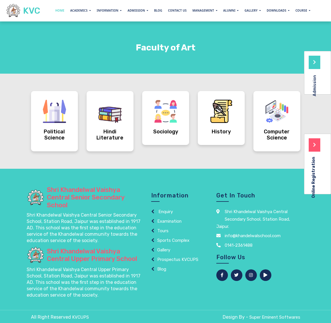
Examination (169, 221)
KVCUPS (80, 317)
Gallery (163, 250)
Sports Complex (173, 240)
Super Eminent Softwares (274, 317)
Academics (79, 10)
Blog (158, 10)
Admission (136, 10)
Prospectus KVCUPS (178, 259)
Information (108, 10)
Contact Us (177, 10)
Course (301, 10)
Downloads (277, 10)
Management (204, 10)
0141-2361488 (234, 245)
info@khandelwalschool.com (248, 235)
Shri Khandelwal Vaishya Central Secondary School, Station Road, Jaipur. (253, 219)
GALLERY (251, 10)
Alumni (229, 10)
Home (60, 10)
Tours (163, 230)
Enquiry (165, 211)
